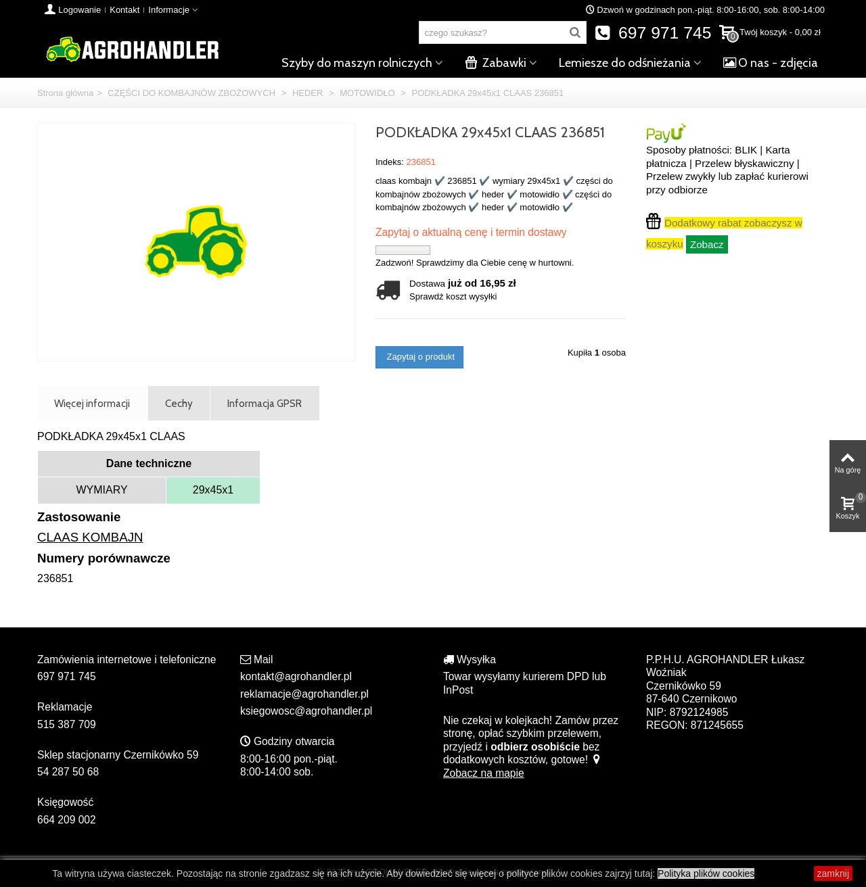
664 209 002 (66, 819)
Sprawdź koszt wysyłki (453, 296)
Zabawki (495, 63)
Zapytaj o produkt (419, 357)
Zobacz (707, 244)
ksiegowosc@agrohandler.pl (306, 711)
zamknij (833, 873)
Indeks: (389, 162)
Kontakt (124, 10)
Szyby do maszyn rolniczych (356, 62)
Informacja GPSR (264, 403)
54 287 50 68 (68, 771)
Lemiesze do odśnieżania (625, 62)
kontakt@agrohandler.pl (296, 676)
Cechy (179, 403)
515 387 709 (66, 724)
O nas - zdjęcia (770, 63)
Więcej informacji (92, 403)
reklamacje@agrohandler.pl (304, 694)
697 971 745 (653, 33)
